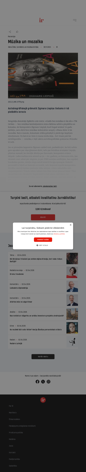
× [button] (70, 225)
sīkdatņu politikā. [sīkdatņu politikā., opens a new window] (59, 234)
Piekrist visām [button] (43, 240)
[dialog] (43, 236)
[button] (43, 245)
